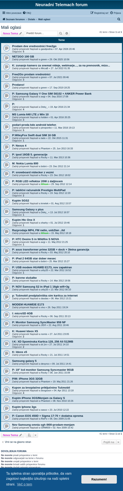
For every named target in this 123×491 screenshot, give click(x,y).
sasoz (44, 409)
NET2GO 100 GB (23, 56)
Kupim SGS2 (20, 200)
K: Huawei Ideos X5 (25, 331)
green (44, 59)
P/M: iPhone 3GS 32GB (27, 378)
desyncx (45, 363)
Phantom (45, 148)
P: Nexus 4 (19, 145)
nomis (44, 334)
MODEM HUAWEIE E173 (28, 304)
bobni (44, 166)
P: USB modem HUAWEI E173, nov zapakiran (42, 267)
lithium (45, 184)
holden (44, 117)
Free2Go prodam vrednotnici (31, 74)
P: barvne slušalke (24, 277)
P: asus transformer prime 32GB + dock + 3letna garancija (50, 249)
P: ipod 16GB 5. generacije (29, 154)
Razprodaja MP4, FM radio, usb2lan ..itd (38, 230)
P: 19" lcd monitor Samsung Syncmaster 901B (43, 369)
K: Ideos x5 (19, 352)
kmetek (44, 203)
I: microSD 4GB (22, 313)
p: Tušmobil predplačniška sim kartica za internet (45, 295)
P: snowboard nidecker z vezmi (33, 172)
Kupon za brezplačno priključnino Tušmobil (41, 387)
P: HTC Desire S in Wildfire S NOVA (35, 239)
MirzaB (44, 68)
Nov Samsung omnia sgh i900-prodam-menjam (43, 424)
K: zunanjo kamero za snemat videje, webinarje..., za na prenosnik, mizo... (61, 65)
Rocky (44, 157)
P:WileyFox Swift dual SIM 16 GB (34, 135)
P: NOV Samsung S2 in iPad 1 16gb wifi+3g (40, 286)
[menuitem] (27, 12)
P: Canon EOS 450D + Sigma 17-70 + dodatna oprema (47, 415)
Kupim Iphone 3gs (24, 406)
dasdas (44, 298)
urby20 (44, 270)
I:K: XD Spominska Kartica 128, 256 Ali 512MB (42, 341)
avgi (43, 96)
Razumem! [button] (99, 479)
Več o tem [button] (24, 484)
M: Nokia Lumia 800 (25, 163)
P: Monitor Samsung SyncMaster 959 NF (39, 322)
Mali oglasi (11, 27)
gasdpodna (46, 49)
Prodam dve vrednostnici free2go (34, 46)
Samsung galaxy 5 (24, 360)
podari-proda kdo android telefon (34, 124)
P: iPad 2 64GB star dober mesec (34, 258)
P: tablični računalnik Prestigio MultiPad (38, 190)
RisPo (44, 418)
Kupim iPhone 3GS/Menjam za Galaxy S (38, 398)
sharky (44, 222)
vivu (43, 307)
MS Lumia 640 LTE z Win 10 (30, 114)
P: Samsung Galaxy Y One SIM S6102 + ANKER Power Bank (52, 93)
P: (13, 104)
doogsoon (46, 390)
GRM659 (45, 427)
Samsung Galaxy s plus (28, 209)
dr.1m (44, 344)
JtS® (43, 325)
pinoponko (46, 127)
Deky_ (44, 107)
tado (43, 138)
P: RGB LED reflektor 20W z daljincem (37, 181)
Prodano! (18, 84)
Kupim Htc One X (23, 219)
